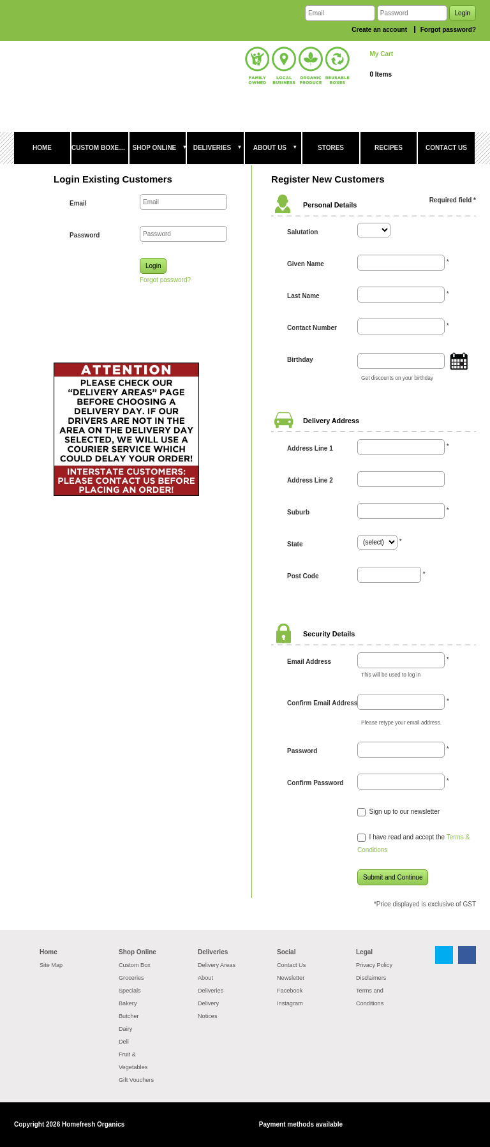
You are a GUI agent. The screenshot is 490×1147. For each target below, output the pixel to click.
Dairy (125, 1029)
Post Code (302, 576)
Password (85, 235)
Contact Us (291, 965)
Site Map (51, 965)
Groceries (131, 978)
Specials (130, 990)
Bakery (128, 1003)
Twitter (444, 955)
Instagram (290, 1003)
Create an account (379, 29)
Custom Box (135, 965)
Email (78, 203)
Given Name (305, 263)
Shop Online (137, 952)
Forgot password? (448, 29)
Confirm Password (315, 782)
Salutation (302, 232)
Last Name (303, 295)
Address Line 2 (310, 480)
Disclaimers (371, 978)
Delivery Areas (216, 965)
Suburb (298, 512)
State (294, 544)
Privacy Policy (374, 965)
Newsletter (290, 978)
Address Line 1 (310, 448)
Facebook (289, 990)
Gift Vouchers (136, 1080)
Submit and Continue (392, 877)
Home (48, 952)
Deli (124, 1041)
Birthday (300, 359)
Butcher (129, 1016)
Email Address (309, 661)
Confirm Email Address (322, 703)
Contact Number (312, 327)
